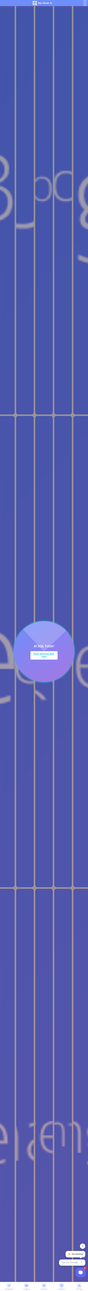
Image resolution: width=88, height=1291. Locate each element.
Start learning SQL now (44, 655)
